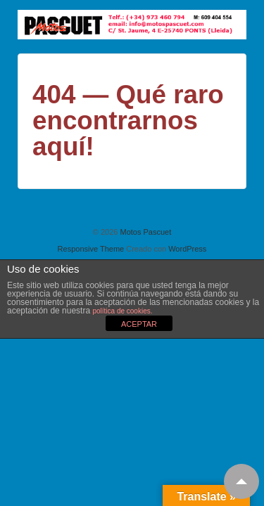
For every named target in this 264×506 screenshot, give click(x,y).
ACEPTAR (139, 324)
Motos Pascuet (144, 232)
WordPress (187, 249)
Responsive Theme (91, 249)
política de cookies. (122, 311)
